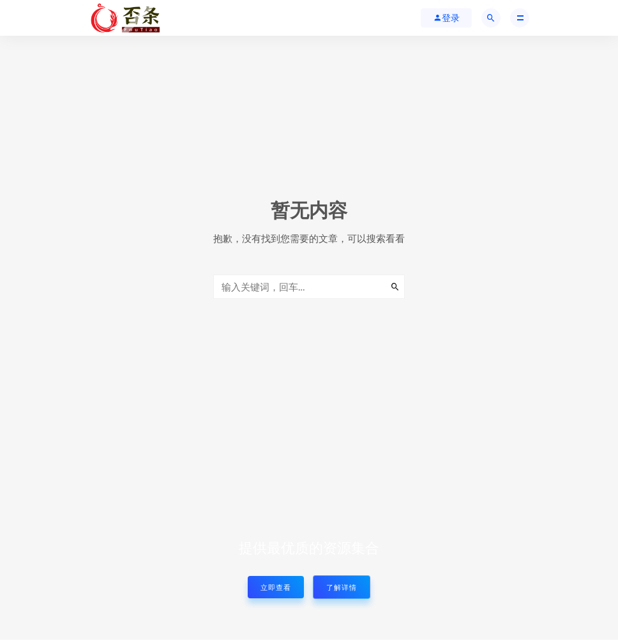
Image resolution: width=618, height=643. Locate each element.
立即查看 (275, 587)
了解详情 (341, 587)
